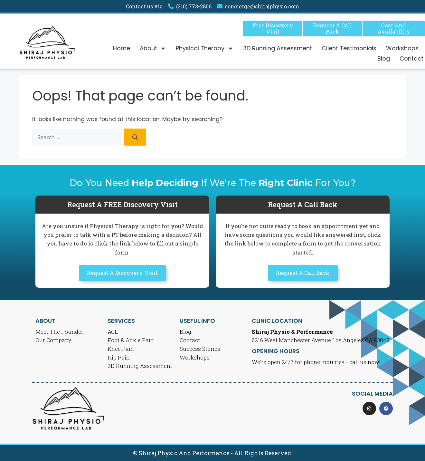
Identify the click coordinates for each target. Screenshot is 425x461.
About (153, 48)
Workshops (402, 48)
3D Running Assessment (277, 48)
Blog (383, 58)
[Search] (135, 137)
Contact (411, 58)
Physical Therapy (204, 48)
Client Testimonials (349, 48)
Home (121, 48)
